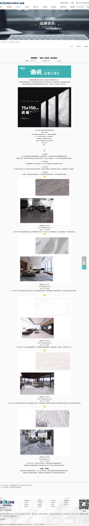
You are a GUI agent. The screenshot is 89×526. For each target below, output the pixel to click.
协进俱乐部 (63, 7)
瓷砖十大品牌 (62, 514)
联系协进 (53, 7)
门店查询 (66, 502)
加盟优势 (72, 7)
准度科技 (42, 524)
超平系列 (53, 506)
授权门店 (36, 7)
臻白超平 (53, 502)
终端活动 (79, 46)
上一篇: (16, 485)
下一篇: (11, 487)
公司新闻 (17, 42)
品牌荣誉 (26, 506)
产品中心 (27, 7)
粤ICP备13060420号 (27, 524)
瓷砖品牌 (10, 514)
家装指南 (86, 46)
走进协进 (9, 7)
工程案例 (44, 7)
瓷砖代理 (13, 516)
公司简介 (26, 502)
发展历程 (26, 504)
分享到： (59, 60)
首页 (1, 7)
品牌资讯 (18, 7)
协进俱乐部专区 (64, 2)
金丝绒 (52, 504)
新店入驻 (66, 504)
